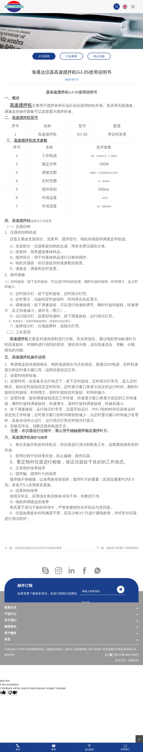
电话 (18, 749)
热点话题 (99, 56)
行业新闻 (71, 56)
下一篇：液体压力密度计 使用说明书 (117, 552)
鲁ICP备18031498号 (127, 654)
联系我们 (125, 749)
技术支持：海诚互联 (127, 660)
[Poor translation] (12, 693)
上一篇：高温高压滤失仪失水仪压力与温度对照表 (33, 552)
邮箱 (53, 749)
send (120, 589)
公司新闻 (44, 56)
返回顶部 (89, 749)
